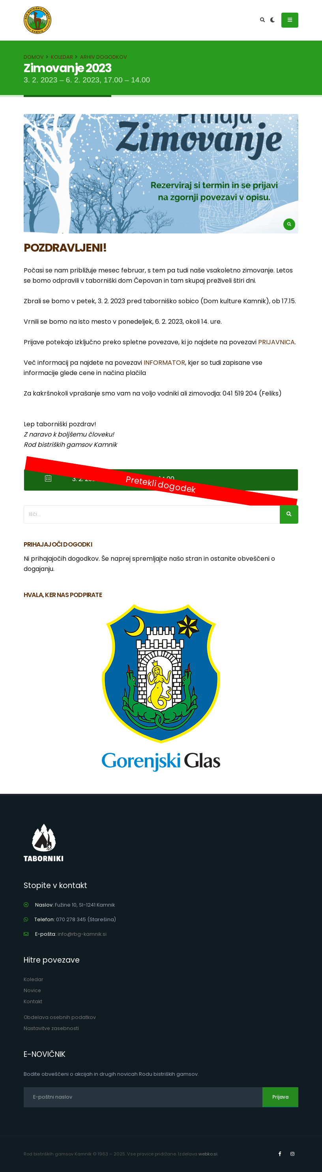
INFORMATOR (164, 362)
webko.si (207, 1154)
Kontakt (33, 1001)
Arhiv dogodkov (103, 57)
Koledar (62, 57)
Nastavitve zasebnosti (52, 1028)
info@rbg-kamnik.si (82, 934)
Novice (32, 990)
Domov (34, 57)
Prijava (280, 1097)
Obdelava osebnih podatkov (60, 1017)
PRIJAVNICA (276, 342)
